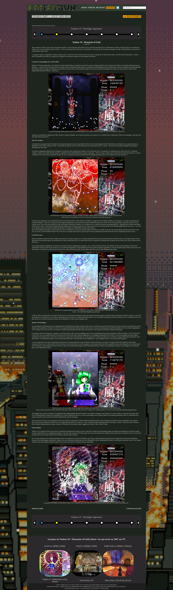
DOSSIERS (110, 8)
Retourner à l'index (37, 508)
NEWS (84, 8)
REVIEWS (100, 8)
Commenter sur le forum (134, 508)
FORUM (91, 8)
